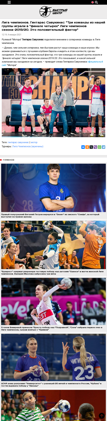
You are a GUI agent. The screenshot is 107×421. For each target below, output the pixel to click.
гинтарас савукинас (18, 142)
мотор (34, 142)
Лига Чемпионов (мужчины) (27, 146)
